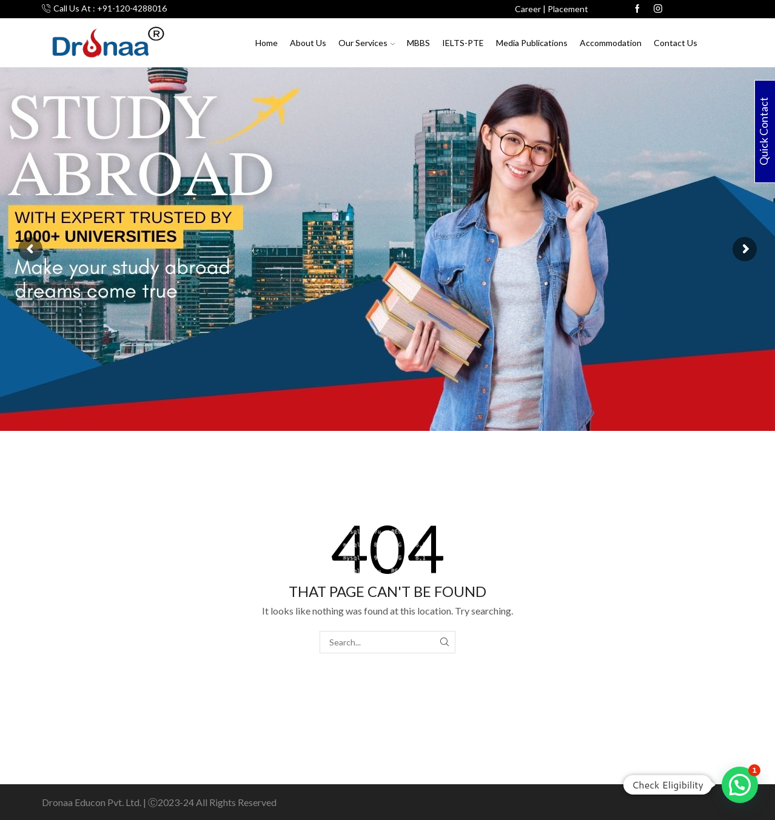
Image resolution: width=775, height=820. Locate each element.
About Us (308, 43)
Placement (568, 9)
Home (266, 43)
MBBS (418, 43)
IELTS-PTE (463, 43)
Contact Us (675, 43)
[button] (740, 785)
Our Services (366, 43)
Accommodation (611, 43)
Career (528, 9)
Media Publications (532, 43)
